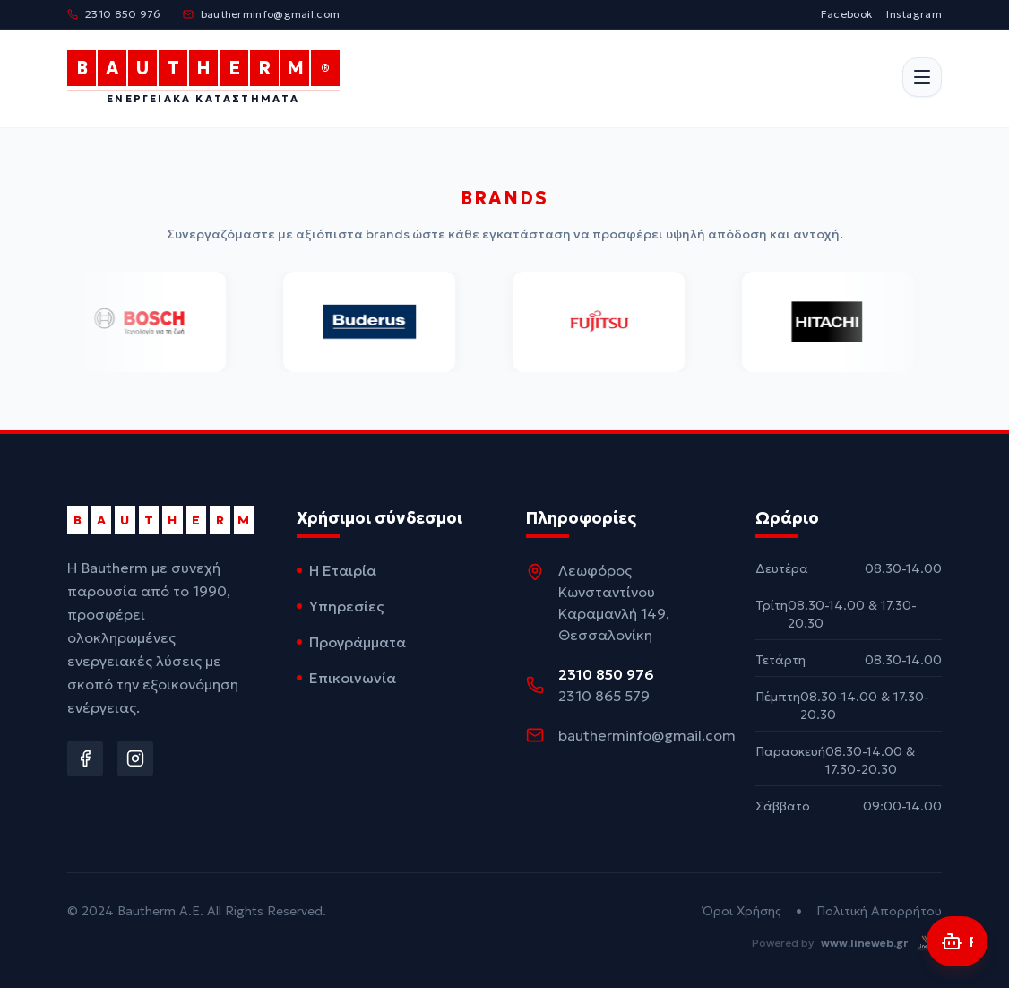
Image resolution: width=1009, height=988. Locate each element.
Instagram (914, 14)
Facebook (846, 14)
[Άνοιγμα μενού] (922, 78)
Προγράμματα (351, 642)
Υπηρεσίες (340, 606)
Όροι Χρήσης (742, 911)
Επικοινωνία (346, 678)
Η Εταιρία (336, 570)
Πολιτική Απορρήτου (879, 911)
